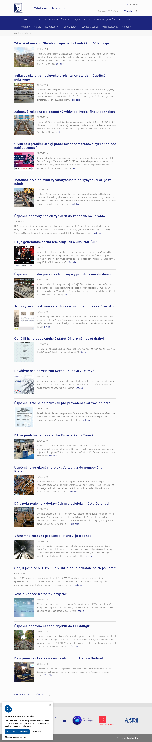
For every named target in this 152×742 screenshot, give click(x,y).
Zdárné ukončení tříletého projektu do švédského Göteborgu (61, 43)
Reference (124, 19)
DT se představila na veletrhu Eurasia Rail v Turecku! (55, 435)
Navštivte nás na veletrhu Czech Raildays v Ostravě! (54, 371)
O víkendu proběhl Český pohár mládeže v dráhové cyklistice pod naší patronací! (65, 146)
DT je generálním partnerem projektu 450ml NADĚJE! (55, 242)
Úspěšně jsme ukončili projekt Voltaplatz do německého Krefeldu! (58, 469)
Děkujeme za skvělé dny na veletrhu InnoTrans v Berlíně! (58, 658)
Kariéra (37, 26)
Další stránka (39, 694)
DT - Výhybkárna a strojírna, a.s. (40, 8)
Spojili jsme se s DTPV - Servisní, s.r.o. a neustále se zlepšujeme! (65, 568)
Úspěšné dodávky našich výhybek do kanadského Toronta (59, 216)
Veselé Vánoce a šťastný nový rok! (41, 594)
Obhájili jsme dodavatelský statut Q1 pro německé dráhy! (59, 338)
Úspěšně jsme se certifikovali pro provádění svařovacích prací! (63, 403)
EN (132, 4)
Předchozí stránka (22, 694)
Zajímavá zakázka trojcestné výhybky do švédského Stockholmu (64, 112)
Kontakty (126, 26)
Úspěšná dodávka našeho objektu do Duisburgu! (52, 626)
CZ (128, 4)
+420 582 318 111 (40, 724)
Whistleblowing (110, 26)
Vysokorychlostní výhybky (57, 19)
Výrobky (80, 19)
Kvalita (25, 26)
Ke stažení (51, 26)
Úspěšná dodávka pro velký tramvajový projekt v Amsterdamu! (63, 274)
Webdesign (127, 738)
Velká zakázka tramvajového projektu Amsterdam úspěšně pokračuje (60, 77)
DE (136, 4)
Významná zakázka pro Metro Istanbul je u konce (52, 536)
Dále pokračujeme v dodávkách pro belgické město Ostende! (61, 503)
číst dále (60, 63)
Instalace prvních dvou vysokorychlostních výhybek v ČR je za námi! (63, 182)
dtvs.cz (32, 738)
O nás (36, 19)
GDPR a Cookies (90, 26)
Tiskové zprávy (70, 26)
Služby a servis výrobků (102, 19)
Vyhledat (131, 11)
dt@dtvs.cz (36, 727)
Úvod (25, 19)
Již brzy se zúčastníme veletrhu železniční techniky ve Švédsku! (64, 306)
